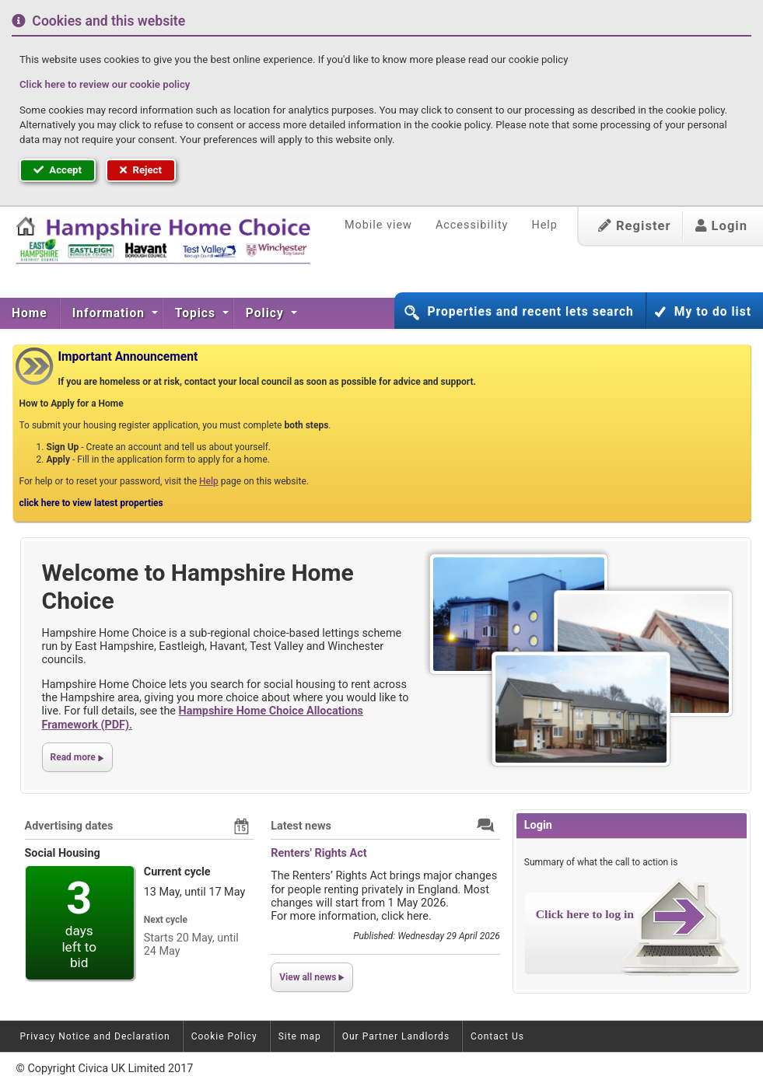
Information (110, 313)
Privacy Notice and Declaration (95, 1036)
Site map (299, 1036)
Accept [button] (57, 170)
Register (634, 225)
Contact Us (497, 1036)
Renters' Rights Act (318, 853)
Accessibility (472, 225)
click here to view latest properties (91, 503)
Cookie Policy (224, 1036)
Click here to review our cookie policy (104, 84)
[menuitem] (30, 313)
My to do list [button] (712, 312)
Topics (197, 313)
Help (544, 225)
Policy (267, 313)
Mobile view (378, 225)
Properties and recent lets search (530, 312)
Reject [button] (141, 170)
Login (721, 225)
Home (29, 313)
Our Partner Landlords (396, 1036)
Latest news (301, 826)
